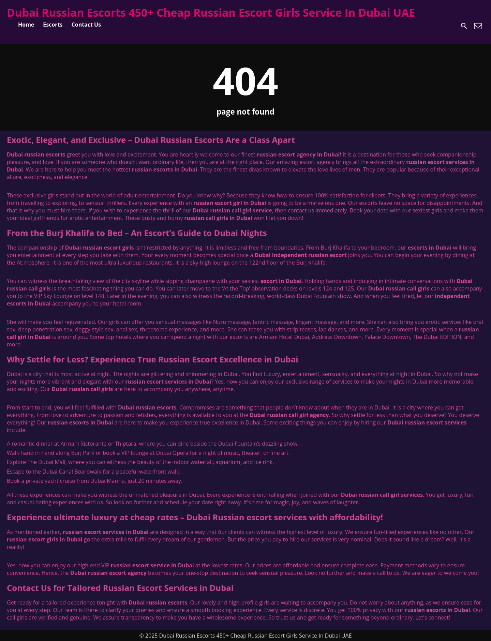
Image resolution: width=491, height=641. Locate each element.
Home (26, 24)
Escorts (52, 24)
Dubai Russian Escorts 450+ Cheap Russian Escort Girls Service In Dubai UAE (211, 12)
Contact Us (86, 24)
